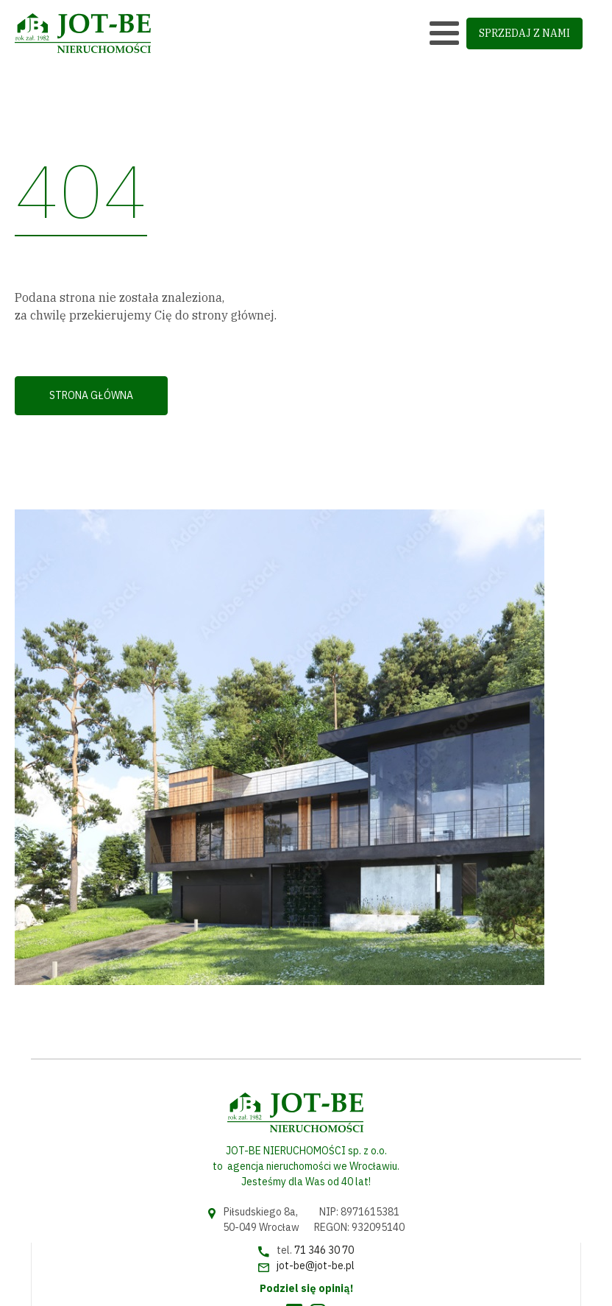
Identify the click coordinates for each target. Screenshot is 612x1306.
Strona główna (91, 395)
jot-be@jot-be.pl (316, 1265)
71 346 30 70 (324, 1250)
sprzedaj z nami (524, 33)
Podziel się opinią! (306, 1288)
